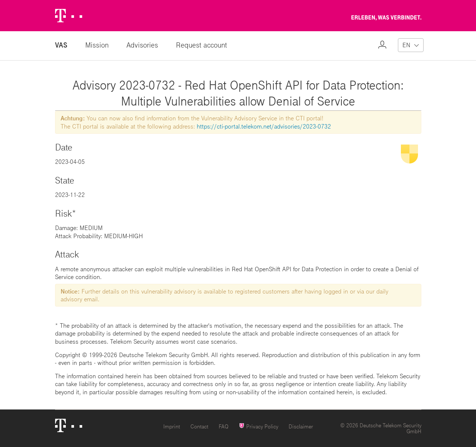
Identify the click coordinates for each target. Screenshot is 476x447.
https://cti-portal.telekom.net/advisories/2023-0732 (264, 126)
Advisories (142, 45)
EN (406, 44)
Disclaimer (301, 426)
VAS (61, 45)
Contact (199, 426)
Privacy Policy (258, 426)
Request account (201, 45)
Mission (97, 45)
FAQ (223, 426)
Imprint (171, 426)
